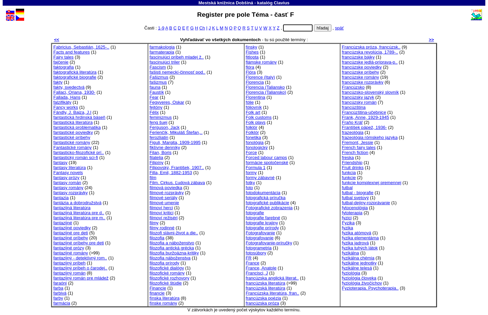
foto (249, 187)
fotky (250, 182)
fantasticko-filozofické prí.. (78, 152)
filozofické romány (167, 272)
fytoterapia (352, 212)
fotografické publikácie (267, 202)
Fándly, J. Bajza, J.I (72, 112)
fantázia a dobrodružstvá (77, 202)
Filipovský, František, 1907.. (177, 167)
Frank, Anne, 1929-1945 (365, 117)
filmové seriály (163, 197)
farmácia (61, 303)
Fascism (158, 67)
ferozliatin (159, 137)
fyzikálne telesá (357, 267)
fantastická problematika (77, 127)
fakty (58, 82)
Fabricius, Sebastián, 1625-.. (81, 47)
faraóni (60, 283)
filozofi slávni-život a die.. (174, 232)
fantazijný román (69, 272)
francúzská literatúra (265, 288)
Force (251, 152)
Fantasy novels (68, 172)
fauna (155, 87)
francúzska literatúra (265, 283)
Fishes (252, 52)
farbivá (59, 293)
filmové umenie (164, 202)
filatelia (156, 157)
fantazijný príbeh (69, 262)
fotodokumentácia (263, 192)
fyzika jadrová (355, 242)
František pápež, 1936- (364, 127)
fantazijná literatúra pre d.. (78, 212)
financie (157, 293)
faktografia (63, 67)
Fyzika (348, 222)
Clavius (281, 2)
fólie (250, 102)
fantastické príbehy (71, 137)
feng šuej (158, 122)
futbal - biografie (357, 192)
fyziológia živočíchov (362, 283)
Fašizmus (159, 77)
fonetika (253, 137)
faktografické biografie (74, 77)
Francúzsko (353, 87)
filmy (154, 222)
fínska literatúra (165, 298)
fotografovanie (260, 237)
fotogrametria (259, 247)
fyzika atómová (356, 232)
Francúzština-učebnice (364, 112)
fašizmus (158, 82)
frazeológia (352, 132)
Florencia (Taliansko (265, 87)
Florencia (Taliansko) (266, 92)
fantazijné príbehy (70, 237)
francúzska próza (262, 303)
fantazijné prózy (68, 247)
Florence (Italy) (260, 77)
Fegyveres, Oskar (167, 102)
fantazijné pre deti (70, 232)
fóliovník (254, 107)
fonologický (257, 147)
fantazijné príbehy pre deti (78, 242)
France (253, 262)
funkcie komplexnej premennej (371, 182)
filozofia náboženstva (170, 257)
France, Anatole (261, 267)
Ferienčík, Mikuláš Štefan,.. (176, 132)
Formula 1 (256, 167)
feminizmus (161, 117)
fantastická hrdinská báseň (79, 117)
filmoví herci (161, 207)
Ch (202, 27)
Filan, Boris (161, 152)
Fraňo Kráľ (352, 122)
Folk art (253, 112)
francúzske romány (360, 77)
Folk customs (259, 117)
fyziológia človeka (359, 278)
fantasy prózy (66, 177)
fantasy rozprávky (70, 192)
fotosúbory (256, 252)
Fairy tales (63, 57)
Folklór (252, 132)
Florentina (255, 97)
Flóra (251, 72)
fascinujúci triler (165, 62)
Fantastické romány (72, 147)
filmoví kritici (161, 212)
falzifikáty (62, 102)
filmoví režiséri (164, 217)
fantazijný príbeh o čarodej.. (80, 267)
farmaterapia (162, 52)
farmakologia (162, 47)
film (153, 177)
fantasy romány (68, 187)
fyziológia (351, 272)
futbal (347, 187)
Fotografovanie (260, 232)
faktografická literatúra (75, 72)
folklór (252, 127)
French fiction (355, 152)
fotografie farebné (263, 217)
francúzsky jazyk (358, 97)
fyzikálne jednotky (359, 262)
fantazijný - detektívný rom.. (80, 257)
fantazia (61, 197)
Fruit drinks (353, 167)
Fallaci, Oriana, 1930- (74, 92)
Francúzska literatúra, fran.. (273, 293)
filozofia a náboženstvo (172, 242)
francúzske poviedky (362, 67)
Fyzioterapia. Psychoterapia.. (370, 288)
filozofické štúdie (166, 283)
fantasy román (67, 182)
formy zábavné (260, 177)
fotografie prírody (262, 227)
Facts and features (71, 52)
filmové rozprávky (167, 192)
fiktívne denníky (165, 147)
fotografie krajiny (262, 222)
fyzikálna (350, 252)
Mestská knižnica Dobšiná (226, 2)
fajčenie (60, 62)
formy (251, 172)
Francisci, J (257, 272)
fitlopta (252, 57)
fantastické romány (71, 142)
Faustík (157, 92)
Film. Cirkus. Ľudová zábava (177, 182)
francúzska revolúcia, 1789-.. (370, 52)
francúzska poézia (263, 298)
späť (339, 27)
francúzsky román (359, 102)
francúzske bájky (358, 57)
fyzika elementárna (360, 237)
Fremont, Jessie (357, 142)
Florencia (255, 82)
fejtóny (156, 107)
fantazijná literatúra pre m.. (79, 217)
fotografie (255, 212)
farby (58, 298)
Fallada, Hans (66, 97)
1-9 (161, 27)
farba (58, 288)
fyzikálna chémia (358, 257)
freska (348, 157)
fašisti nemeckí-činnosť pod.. (178, 72)
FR (249, 257)
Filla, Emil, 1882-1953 (171, 172)
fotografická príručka (266, 197)
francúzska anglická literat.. (272, 278)
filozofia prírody (164, 262)
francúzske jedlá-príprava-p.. (369, 62)
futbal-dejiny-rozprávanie (366, 202)
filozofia (157, 237)
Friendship (352, 162)
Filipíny (157, 162)
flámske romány (261, 62)
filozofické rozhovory (169, 278)
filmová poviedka (166, 187)
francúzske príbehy (360, 72)
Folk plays (256, 122)
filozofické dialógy (167, 267)
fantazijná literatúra (72, 207)
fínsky (251, 47)
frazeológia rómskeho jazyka (369, 137)
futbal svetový (355, 197)
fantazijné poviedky (72, 227)
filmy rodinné (162, 227)
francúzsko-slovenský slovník (370, 92)
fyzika (347, 227)
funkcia (349, 172)
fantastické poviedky (73, 132)
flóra (250, 67)
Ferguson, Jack (165, 127)
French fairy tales (359, 147)
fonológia (255, 142)
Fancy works (65, 107)
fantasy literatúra (69, 167)
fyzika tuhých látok (360, 247)
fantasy (60, 162)
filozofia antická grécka (172, 247)
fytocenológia (355, 207)
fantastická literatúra (73, 122)
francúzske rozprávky (362, 82)
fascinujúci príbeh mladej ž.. (177, 57)
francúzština (354, 107)
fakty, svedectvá (69, 87)
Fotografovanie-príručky (269, 242)
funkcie (349, 177)
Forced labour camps (266, 157)
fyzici (346, 217)
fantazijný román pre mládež (81, 278)
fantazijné (62, 222)
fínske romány (163, 303)
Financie (158, 288)
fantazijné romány (70, 252)
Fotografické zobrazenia (269, 207)
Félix (154, 112)
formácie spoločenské (267, 162)
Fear (154, 97)
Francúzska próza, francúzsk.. (371, 47)
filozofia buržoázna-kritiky (174, 252)
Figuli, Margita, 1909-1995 (175, 142)
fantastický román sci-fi (75, 157)
